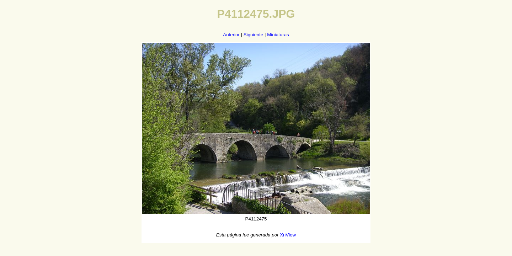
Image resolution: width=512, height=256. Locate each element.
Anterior (231, 34)
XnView (288, 235)
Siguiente (253, 34)
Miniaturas (278, 34)
